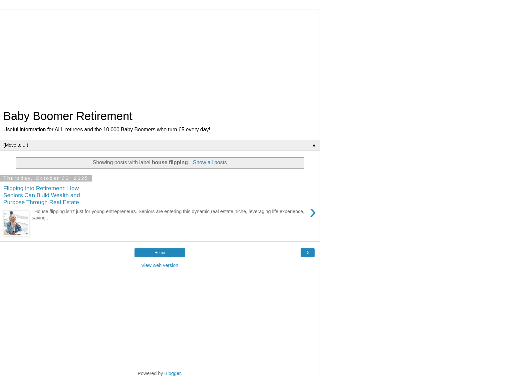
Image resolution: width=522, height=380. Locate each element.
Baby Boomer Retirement (67, 116)
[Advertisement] (160, 56)
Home (159, 252)
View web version (159, 265)
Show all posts (210, 162)
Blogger (172, 373)
